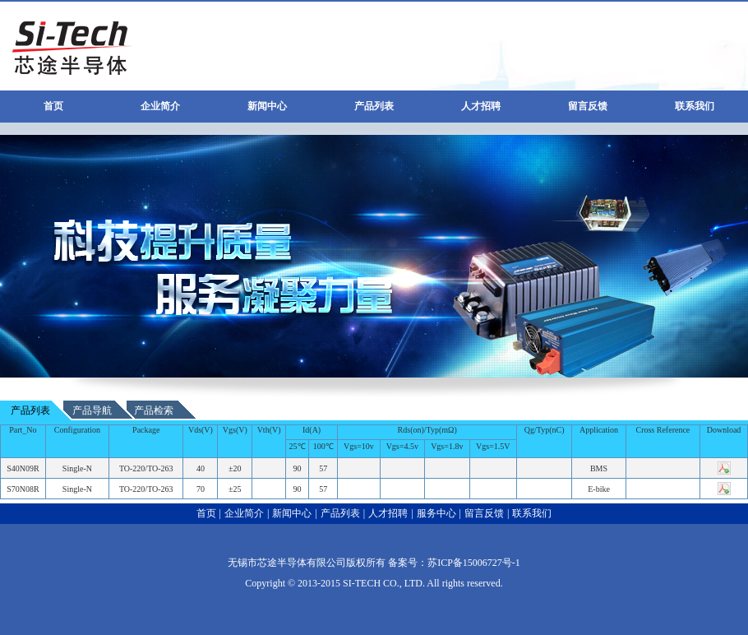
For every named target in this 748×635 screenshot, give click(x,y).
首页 (53, 106)
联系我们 (694, 106)
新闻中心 (267, 106)
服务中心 (436, 513)
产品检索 (153, 410)
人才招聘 (481, 106)
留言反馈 (587, 106)
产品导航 (92, 410)
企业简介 (160, 106)
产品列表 (374, 106)
